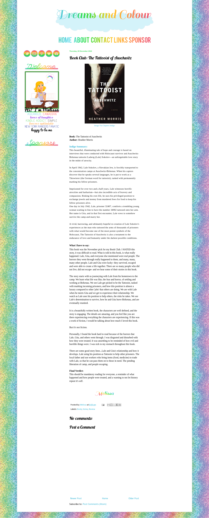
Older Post (134, 498)
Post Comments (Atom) (94, 504)
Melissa (83, 405)
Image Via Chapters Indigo (104, 126)
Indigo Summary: (78, 146)
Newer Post (76, 498)
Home (85, 409)
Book (79, 409)
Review (92, 409)
